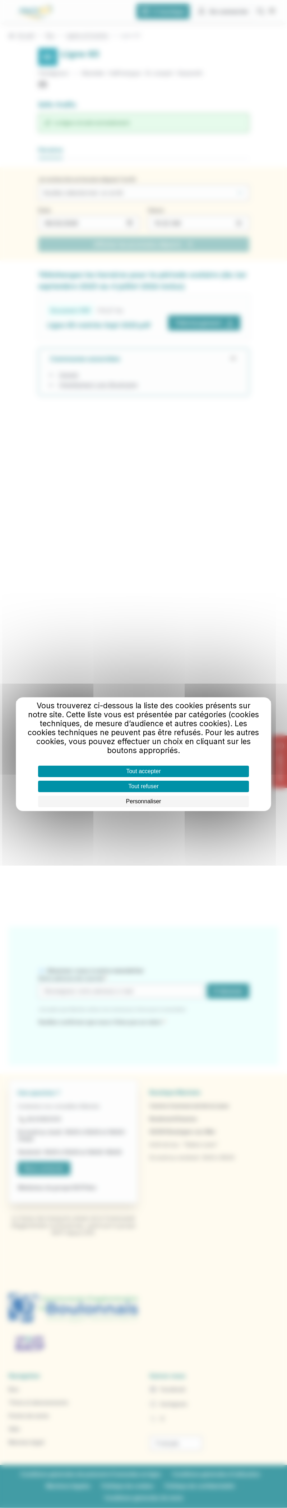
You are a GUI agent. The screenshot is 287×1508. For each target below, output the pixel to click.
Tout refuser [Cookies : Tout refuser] (143, 786)
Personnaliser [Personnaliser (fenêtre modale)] (143, 801)
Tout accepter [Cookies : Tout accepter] (143, 771)
